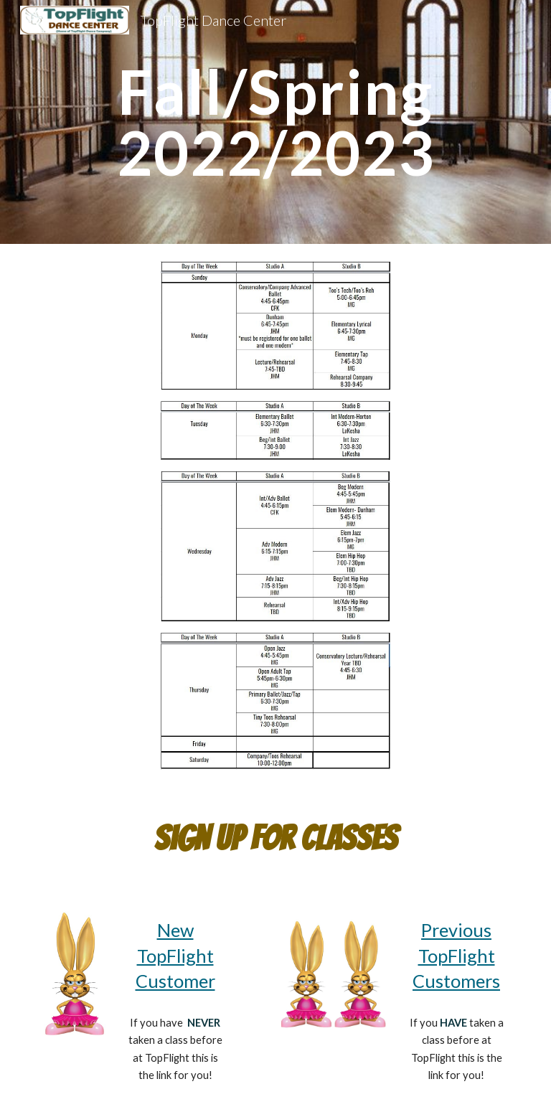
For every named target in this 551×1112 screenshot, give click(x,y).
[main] (275, 122)
